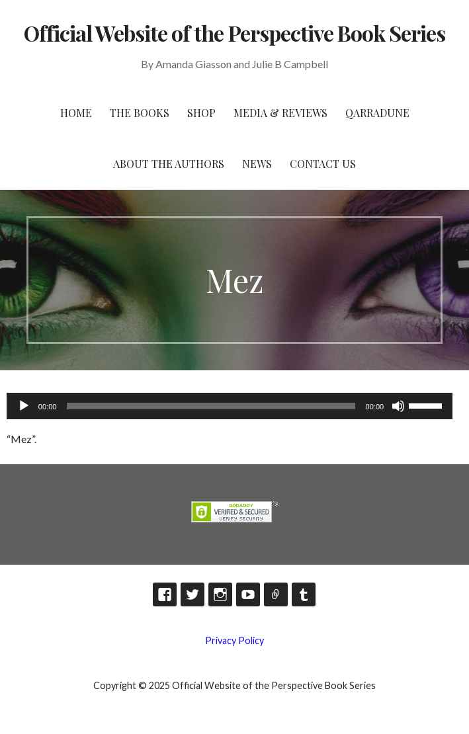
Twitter (192, 594)
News (257, 164)
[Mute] (398, 406)
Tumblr (304, 594)
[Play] (23, 406)
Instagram (220, 594)
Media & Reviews (280, 113)
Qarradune (377, 113)
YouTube (248, 594)
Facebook (165, 594)
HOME (76, 113)
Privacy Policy (234, 640)
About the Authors (168, 164)
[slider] (211, 406)
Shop (201, 113)
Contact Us (323, 164)
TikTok (276, 594)
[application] (229, 406)
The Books (139, 113)
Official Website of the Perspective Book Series (235, 33)
